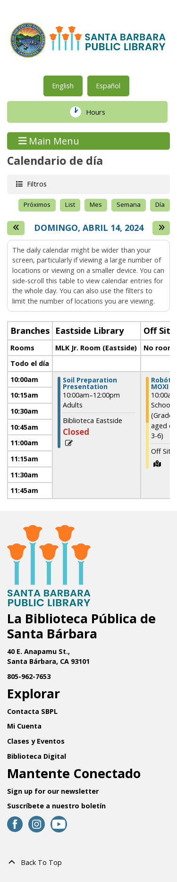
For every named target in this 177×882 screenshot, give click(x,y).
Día (160, 204)
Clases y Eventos (36, 741)
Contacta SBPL (32, 711)
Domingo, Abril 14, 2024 (88, 228)
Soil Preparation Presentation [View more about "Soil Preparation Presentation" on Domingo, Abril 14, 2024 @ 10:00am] (90, 383)
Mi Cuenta (24, 725)
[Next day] (161, 228)
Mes (96, 204)
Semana (129, 204)
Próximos (37, 204)
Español (108, 85)
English (63, 85)
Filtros (36, 183)
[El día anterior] (16, 228)
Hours (102, 112)
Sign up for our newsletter (53, 791)
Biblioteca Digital (36, 756)
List (70, 204)
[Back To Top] (88, 862)
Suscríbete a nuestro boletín (56, 805)
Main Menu (49, 141)
